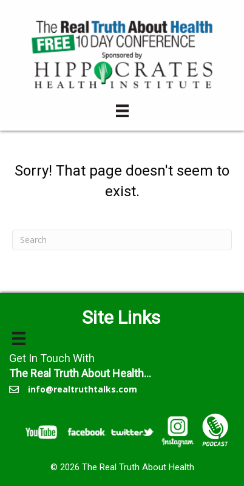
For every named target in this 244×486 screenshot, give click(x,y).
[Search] (122, 240)
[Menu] (122, 110)
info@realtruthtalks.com (82, 389)
